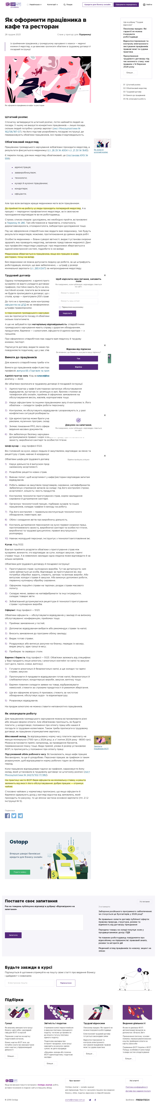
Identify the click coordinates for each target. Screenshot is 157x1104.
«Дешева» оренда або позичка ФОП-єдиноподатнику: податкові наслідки (58, 1055)
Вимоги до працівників (135, 95)
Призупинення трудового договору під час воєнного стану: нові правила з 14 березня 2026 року (136, 61)
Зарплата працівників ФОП (101, 748)
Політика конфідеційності (137, 1087)
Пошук (68, 4)
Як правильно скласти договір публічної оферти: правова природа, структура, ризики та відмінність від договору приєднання (124, 922)
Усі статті (134, 1081)
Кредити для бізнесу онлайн (98, 4)
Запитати (13, 935)
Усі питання (145, 901)
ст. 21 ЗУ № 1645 (78, 150)
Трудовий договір (133, 92)
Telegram (20, 815)
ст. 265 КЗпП (38, 268)
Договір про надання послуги (138, 1091)
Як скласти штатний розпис (101, 151)
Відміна (78, 367)
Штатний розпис (133, 85)
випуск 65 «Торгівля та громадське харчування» (45, 371)
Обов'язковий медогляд (136, 88)
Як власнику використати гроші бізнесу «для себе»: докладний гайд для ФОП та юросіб (18, 1030)
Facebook (7, 815)
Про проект (74, 1081)
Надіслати (67, 313)
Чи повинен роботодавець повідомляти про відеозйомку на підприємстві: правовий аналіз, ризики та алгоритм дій (123, 940)
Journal (14, 7)
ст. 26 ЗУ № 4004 (58, 150)
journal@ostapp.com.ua (75, 1100)
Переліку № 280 (16, 223)
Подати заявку (20, 872)
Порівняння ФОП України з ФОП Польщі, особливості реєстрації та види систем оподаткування (137, 1050)
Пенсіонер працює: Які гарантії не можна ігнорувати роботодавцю (134, 33)
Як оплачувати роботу (136, 99)
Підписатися (66, 983)
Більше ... (130, 73)
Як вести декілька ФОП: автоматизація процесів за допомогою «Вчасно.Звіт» (134, 1030)
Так (78, 358)
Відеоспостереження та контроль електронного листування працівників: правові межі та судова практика (135, 46)
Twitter (13, 815)
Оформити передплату (126, 4)
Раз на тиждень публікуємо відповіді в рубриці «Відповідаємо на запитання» (40, 908)
